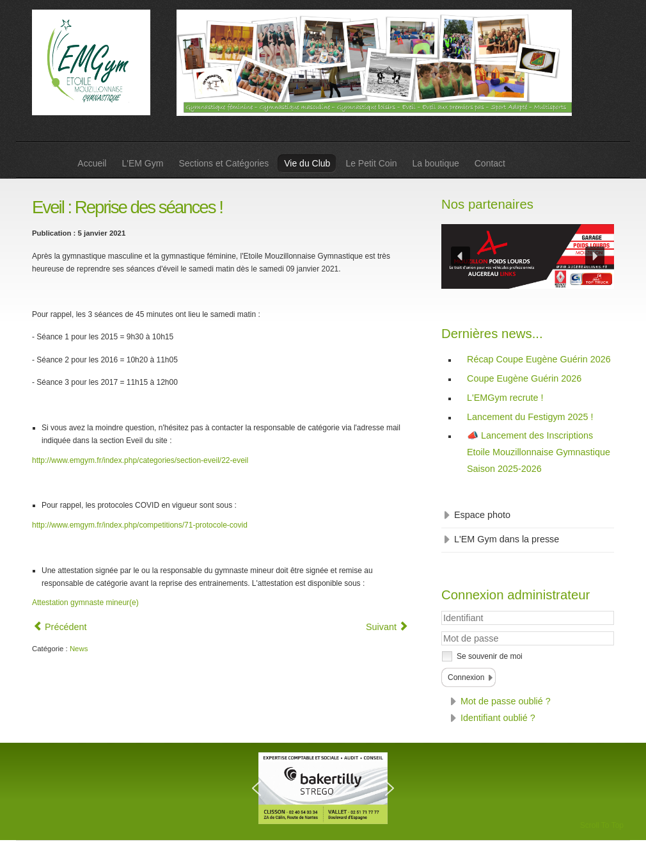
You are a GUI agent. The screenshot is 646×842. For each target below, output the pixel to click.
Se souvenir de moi (490, 656)
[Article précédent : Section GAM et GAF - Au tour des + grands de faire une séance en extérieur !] (60, 626)
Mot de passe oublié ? (506, 701)
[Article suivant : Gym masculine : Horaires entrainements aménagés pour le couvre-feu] (387, 626)
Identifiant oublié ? (498, 718)
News (79, 648)
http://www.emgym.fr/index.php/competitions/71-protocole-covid (140, 525)
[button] (460, 256)
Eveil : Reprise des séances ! (127, 207)
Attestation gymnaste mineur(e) (85, 602)
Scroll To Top (602, 825)
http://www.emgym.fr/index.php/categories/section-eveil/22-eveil (140, 460)
